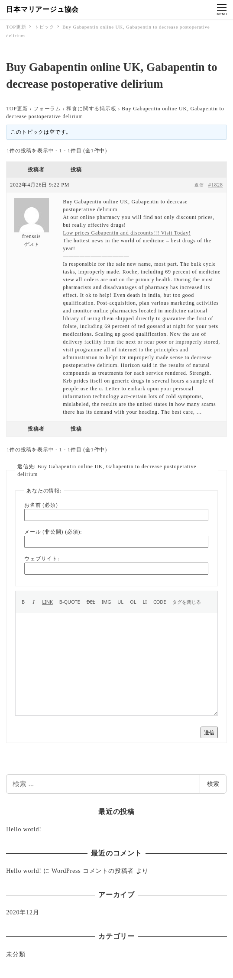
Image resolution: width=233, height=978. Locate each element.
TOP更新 (17, 109)
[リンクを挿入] (47, 602)
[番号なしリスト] (120, 602)
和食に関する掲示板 (91, 109)
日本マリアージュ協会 (42, 9)
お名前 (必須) (41, 505)
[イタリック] (33, 602)
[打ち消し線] (91, 602)
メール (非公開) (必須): (53, 532)
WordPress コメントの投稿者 (93, 871)
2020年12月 (22, 912)
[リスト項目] (144, 602)
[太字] (23, 602)
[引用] (70, 602)
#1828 (215, 185)
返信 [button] (199, 185)
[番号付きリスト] (132, 602)
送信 (209, 732)
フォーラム (47, 109)
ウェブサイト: (41, 559)
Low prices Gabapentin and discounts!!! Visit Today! (127, 233)
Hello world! (24, 829)
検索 (213, 783)
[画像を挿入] (106, 602)
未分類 (15, 954)
